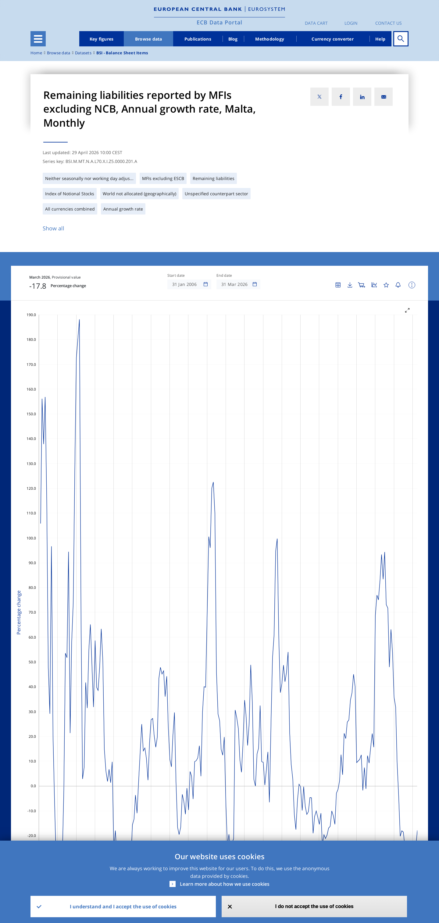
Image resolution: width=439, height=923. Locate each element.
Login (351, 23)
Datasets (83, 53)
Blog (233, 39)
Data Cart (316, 23)
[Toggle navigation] (38, 38)
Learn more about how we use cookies (224, 884)
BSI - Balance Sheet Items (122, 53)
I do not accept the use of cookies (314, 906)
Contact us (388, 23)
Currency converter (333, 39)
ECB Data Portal (219, 22)
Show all (53, 228)
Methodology (269, 39)
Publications (197, 39)
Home (36, 53)
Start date (176, 275)
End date (224, 275)
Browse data (148, 39)
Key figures (102, 39)
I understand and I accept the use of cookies (123, 906)
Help (380, 39)
